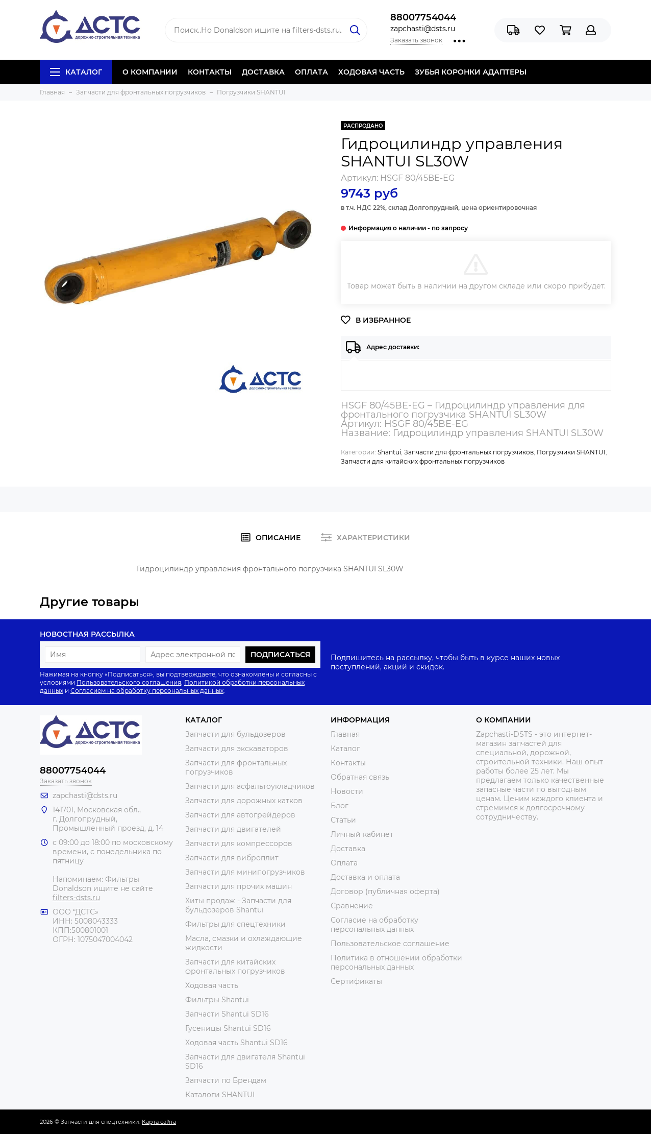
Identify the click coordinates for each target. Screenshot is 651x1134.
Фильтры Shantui (217, 999)
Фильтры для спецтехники (235, 924)
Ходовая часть (211, 985)
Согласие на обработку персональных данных (374, 924)
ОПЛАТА (311, 72)
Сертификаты (356, 981)
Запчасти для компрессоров (238, 843)
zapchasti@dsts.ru (422, 28)
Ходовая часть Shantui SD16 (236, 1042)
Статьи (343, 820)
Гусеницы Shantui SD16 (228, 1028)
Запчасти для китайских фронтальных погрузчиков (423, 461)
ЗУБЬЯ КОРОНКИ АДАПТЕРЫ (471, 72)
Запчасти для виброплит (232, 857)
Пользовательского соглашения (129, 682)
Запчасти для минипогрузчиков (245, 872)
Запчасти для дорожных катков (244, 800)
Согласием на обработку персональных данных (146, 690)
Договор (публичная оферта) (385, 891)
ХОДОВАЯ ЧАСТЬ (371, 72)
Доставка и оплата (365, 877)
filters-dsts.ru (76, 897)
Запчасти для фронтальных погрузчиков (469, 452)
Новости (347, 791)
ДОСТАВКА (263, 72)
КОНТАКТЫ (210, 72)
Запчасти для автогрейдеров (240, 814)
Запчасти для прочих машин (238, 886)
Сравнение (352, 905)
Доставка (348, 848)
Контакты (348, 762)
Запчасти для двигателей (233, 829)
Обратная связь (360, 777)
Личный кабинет (362, 834)
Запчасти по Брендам (225, 1080)
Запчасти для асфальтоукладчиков (250, 786)
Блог (339, 805)
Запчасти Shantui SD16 (227, 1014)
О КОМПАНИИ (150, 72)
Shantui (389, 452)
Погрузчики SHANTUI (571, 452)
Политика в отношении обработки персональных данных (396, 962)
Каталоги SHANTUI (220, 1094)
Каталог (76, 72)
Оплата (344, 862)
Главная (345, 734)
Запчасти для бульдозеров (235, 734)
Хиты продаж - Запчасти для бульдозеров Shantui (238, 905)
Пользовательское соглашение (390, 943)
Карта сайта (159, 1121)
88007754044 (423, 17)
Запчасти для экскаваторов (236, 748)
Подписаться (280, 654)
